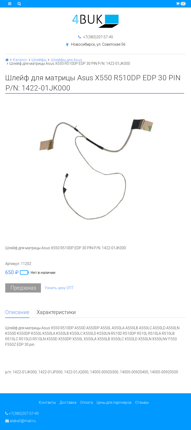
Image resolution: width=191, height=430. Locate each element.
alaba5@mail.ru (20, 421)
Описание (17, 312)
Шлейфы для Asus (66, 60)
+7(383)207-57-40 (95, 37)
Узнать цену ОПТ (59, 288)
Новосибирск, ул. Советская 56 (98, 44)
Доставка (68, 402)
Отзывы (142, 402)
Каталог (20, 60)
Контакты (47, 402)
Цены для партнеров (114, 402)
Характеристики (56, 312)
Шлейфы (38, 60)
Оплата (86, 402)
